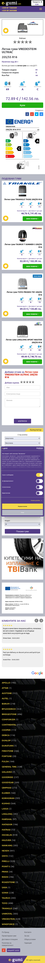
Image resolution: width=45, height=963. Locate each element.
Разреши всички (22, 506)
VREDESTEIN (8, 918)
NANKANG (7, 845)
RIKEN (5, 876)
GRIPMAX (6, 787)
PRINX (5, 871)
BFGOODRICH (9, 708)
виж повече (32, 218)
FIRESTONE (7, 750)
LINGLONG (7, 813)
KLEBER (6, 792)
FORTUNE (7, 756)
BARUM (6, 703)
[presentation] (20, 413)
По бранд (5, 932)
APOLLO (6, 682)
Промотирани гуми (9, 936)
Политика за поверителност (7, 944)
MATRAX (6, 829)
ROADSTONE (8, 882)
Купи (22, 105)
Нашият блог (13, 950)
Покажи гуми (22, 531)
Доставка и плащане (10, 939)
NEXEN (5, 850)
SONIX (5, 892)
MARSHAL (7, 819)
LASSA (5, 808)
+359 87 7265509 (9, 7)
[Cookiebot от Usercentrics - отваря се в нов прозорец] (32, 448)
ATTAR (5, 687)
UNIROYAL (7, 913)
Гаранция (28, 943)
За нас (26, 936)
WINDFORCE (8, 924)
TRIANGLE (7, 908)
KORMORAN (8, 798)
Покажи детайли (35, 500)
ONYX (5, 855)
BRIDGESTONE (9, 714)
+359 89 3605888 (9, 10)
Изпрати (22, 421)
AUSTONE (7, 693)
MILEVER (6, 840)
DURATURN (7, 745)
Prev (36, 621)
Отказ (22, 512)
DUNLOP (6, 740)
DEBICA (5, 735)
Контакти (27, 932)
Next (41, 621)
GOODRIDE (7, 777)
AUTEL (5, 698)
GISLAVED (7, 771)
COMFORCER (8, 719)
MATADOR (7, 824)
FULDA (5, 761)
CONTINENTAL (9, 724)
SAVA (4, 887)
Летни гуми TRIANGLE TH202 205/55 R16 (23, 199)
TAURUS (6, 897)
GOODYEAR (8, 782)
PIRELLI (5, 861)
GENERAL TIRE (9, 766)
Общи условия (30, 939)
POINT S (6, 866)
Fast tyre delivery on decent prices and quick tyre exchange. (22, 654)
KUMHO (6, 803)
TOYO (4, 903)
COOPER (6, 729)
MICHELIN (7, 834)
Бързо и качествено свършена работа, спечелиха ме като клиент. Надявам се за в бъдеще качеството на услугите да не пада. (22, 631)
